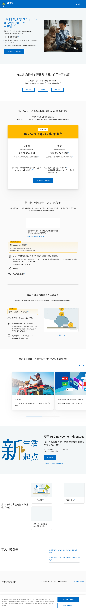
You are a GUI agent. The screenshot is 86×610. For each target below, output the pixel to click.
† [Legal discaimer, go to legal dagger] (35, 258)
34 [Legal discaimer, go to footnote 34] (34, 323)
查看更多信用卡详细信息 (35, 237)
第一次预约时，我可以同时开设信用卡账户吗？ (63, 561)
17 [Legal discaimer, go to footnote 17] (43, 499)
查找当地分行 (80, 584)
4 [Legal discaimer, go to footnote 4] (68, 153)
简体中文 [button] (79, 4)
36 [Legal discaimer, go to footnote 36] (18, 405)
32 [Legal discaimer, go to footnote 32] (27, 311)
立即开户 (60, 335)
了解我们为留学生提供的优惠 (53, 463)
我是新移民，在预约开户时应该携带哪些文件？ (63, 554)
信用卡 (43, 90)
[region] (43, 602)
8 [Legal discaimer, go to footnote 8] (38, 156)
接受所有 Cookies (68, 599)
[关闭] (83, 602)
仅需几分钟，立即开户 (14, 52)
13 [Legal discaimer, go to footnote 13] (72, 156)
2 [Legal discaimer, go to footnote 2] (18, 36)
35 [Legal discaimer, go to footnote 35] (29, 337)
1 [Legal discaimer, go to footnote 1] (35, 45)
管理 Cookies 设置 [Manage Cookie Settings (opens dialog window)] (68, 605)
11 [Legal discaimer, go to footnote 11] (32, 169)
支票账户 (28, 90)
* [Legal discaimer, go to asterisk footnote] (21, 45)
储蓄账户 (57, 90)
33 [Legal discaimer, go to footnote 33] (28, 311)
